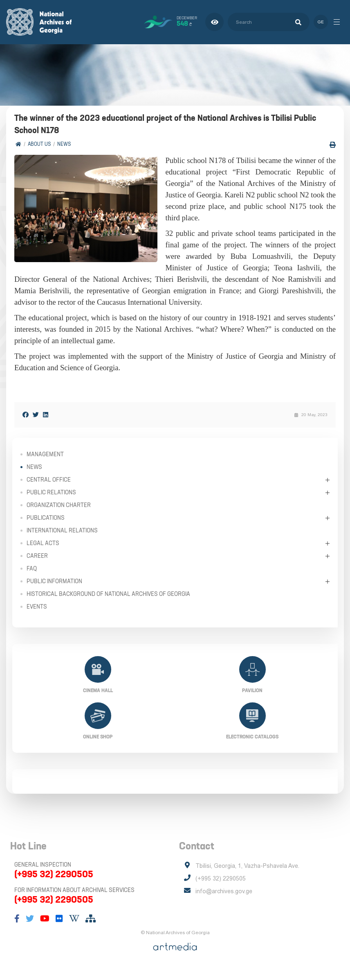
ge (320, 22)
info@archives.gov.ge (223, 891)
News (64, 143)
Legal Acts (43, 543)
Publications (46, 517)
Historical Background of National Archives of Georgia (108, 594)
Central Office (49, 479)
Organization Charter (59, 505)
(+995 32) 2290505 (53, 874)
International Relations (62, 530)
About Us (39, 143)
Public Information (54, 581)
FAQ (32, 568)
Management (45, 454)
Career (37, 555)
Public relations (51, 492)
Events (37, 606)
